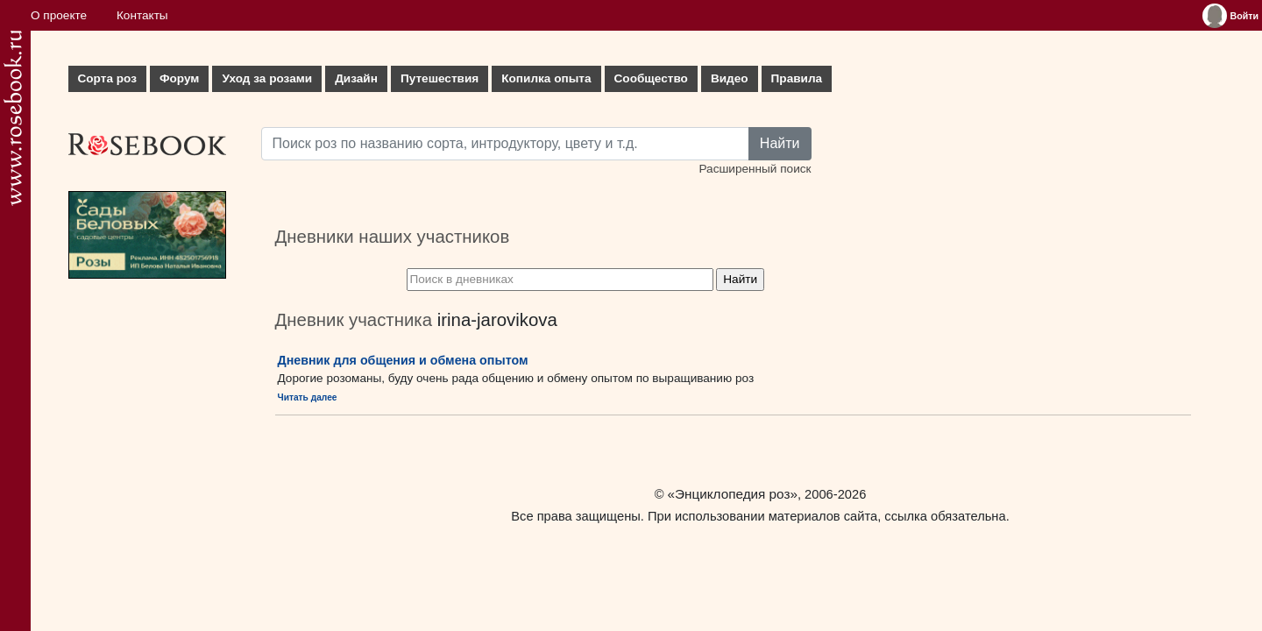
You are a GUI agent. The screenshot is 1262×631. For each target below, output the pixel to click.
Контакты (142, 15)
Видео (729, 78)
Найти (780, 143)
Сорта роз (107, 78)
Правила (797, 78)
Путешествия (440, 78)
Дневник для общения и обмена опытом (403, 360)
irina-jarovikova (497, 320)
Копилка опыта (546, 78)
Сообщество (651, 78)
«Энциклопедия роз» (733, 493)
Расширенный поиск (754, 168)
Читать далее (307, 397)
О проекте (59, 15)
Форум (179, 78)
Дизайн (356, 78)
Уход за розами (267, 78)
